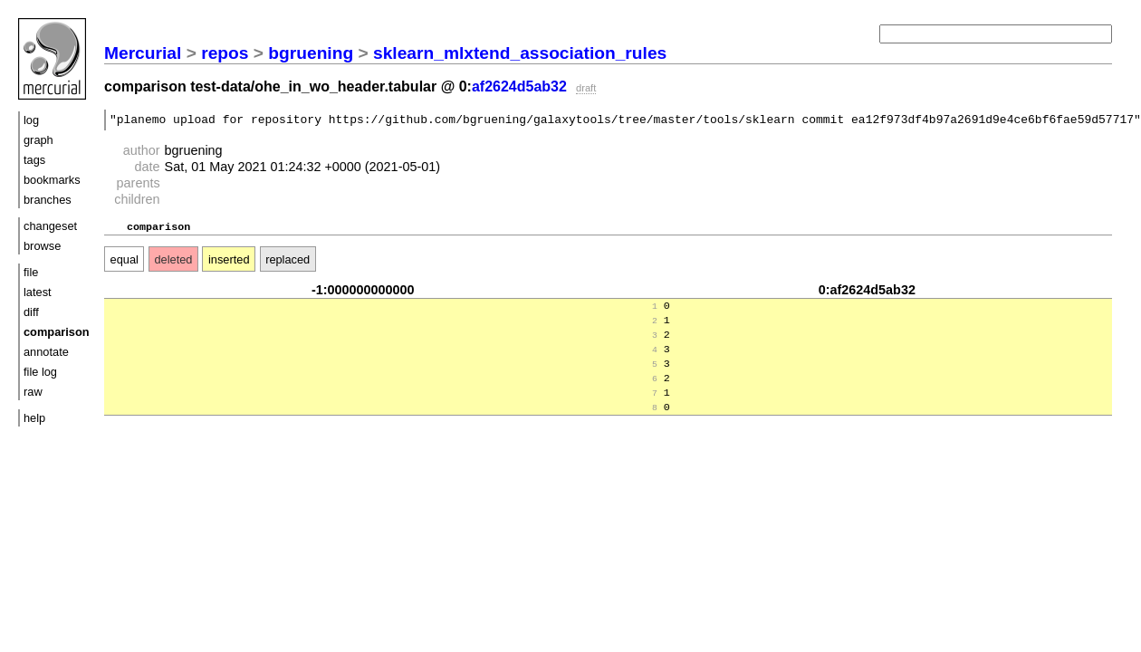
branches (48, 199)
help (34, 418)
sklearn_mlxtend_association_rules (519, 52)
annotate (46, 352)
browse (42, 246)
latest (38, 292)
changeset (50, 226)
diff (31, 312)
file (31, 272)
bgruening (310, 52)
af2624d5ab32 (519, 86)
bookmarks (52, 180)
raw (33, 391)
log (31, 120)
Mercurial (142, 52)
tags (34, 160)
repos (224, 52)
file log (40, 372)
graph (38, 140)
